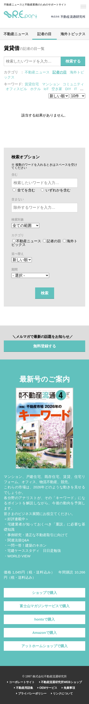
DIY (68, 89)
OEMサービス (47, 687)
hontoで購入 (44, 619)
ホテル (35, 89)
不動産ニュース (16, 34)
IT (75, 89)
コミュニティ (73, 84)
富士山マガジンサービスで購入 (45, 606)
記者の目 (44, 34)
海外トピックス (73, 34)
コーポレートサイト (20, 682)
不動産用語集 (23, 687)
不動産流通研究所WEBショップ (60, 682)
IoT (46, 89)
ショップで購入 (44, 593)
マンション (51, 84)
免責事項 (68, 687)
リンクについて (62, 693)
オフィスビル (16, 89)
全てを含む (24, 190)
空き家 (57, 89)
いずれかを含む (55, 190)
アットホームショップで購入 (44, 646)
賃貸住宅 (32, 84)
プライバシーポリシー (31, 693)
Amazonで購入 (44, 633)
